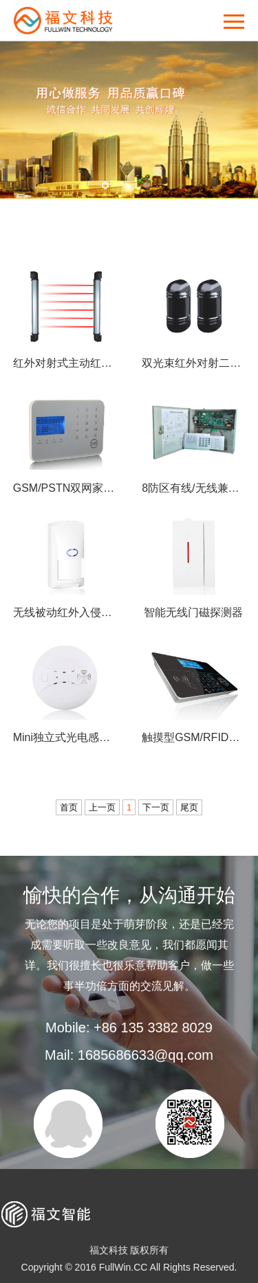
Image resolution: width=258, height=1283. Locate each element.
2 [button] (125, 185)
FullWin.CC (123, 1267)
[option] (129, 120)
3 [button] (146, 185)
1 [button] (105, 185)
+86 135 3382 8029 (153, 1027)
